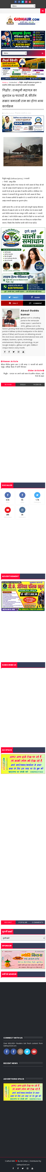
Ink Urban (24, 1161)
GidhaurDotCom (23, 1164)
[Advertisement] (23, 411)
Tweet (13, 297)
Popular (23, 922)
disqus (22, 384)
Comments (37, 922)
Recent (8, 922)
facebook (37, 384)
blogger (8, 384)
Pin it (13, 303)
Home (4, 82)
